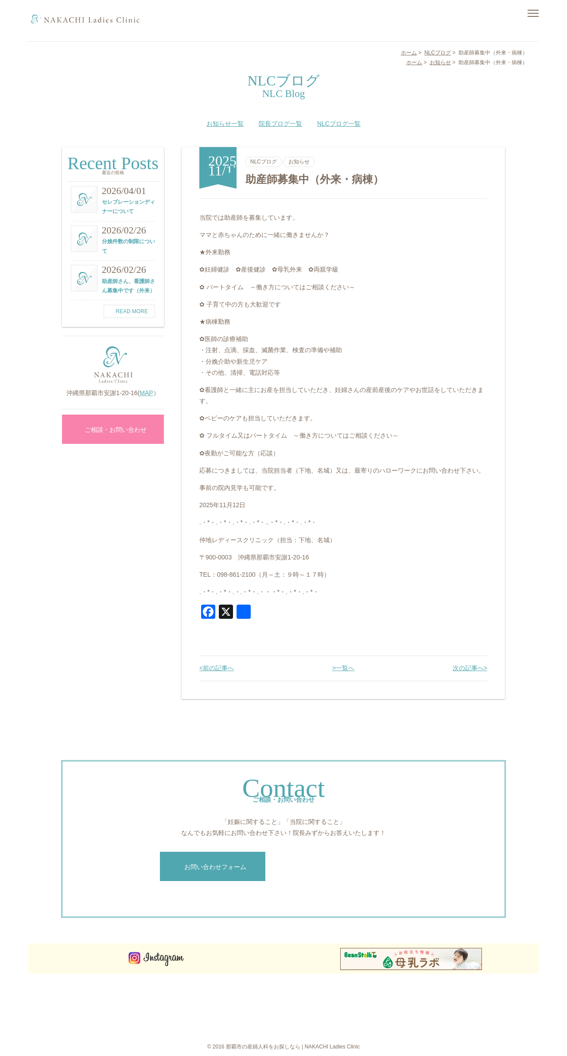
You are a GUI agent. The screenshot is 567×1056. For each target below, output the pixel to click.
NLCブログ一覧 (339, 123)
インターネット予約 (484, 1006)
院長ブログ (427, 1023)
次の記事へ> (470, 668)
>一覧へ (343, 668)
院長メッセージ (386, 1006)
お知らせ (299, 162)
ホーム (376, 989)
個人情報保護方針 (481, 1015)
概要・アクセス (432, 998)
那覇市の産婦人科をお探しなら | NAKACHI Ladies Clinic (293, 1047)
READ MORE (129, 311)
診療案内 (378, 1015)
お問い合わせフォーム (213, 866)
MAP (146, 392)
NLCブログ (263, 162)
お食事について (432, 989)
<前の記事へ (216, 668)
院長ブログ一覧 (280, 123)
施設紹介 (378, 1023)
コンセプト (381, 998)
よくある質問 (430, 1006)
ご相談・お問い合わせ (113, 429)
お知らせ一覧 (225, 123)
